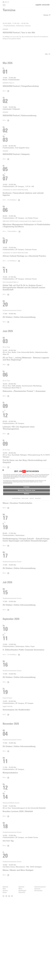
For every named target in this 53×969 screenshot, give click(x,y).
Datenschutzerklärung (7, 483)
